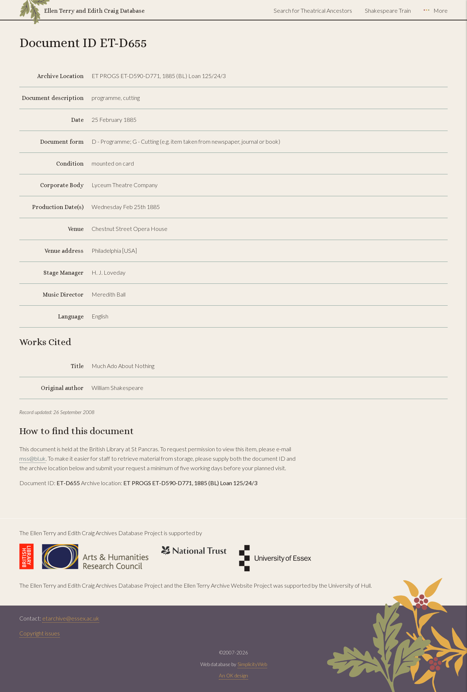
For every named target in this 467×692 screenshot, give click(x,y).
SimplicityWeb (252, 664)
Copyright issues (39, 633)
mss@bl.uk (32, 458)
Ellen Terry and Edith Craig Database (94, 10)
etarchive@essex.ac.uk (70, 618)
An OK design (233, 676)
